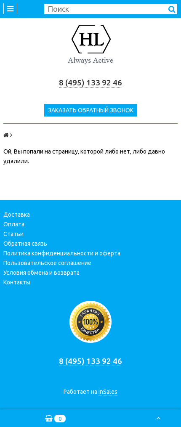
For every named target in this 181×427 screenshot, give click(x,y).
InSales (107, 391)
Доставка (16, 214)
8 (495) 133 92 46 (90, 82)
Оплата (13, 224)
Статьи (13, 234)
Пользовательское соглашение (47, 263)
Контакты (16, 282)
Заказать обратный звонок (90, 110)
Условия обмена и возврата (41, 272)
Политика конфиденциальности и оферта (61, 253)
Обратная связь (25, 243)
